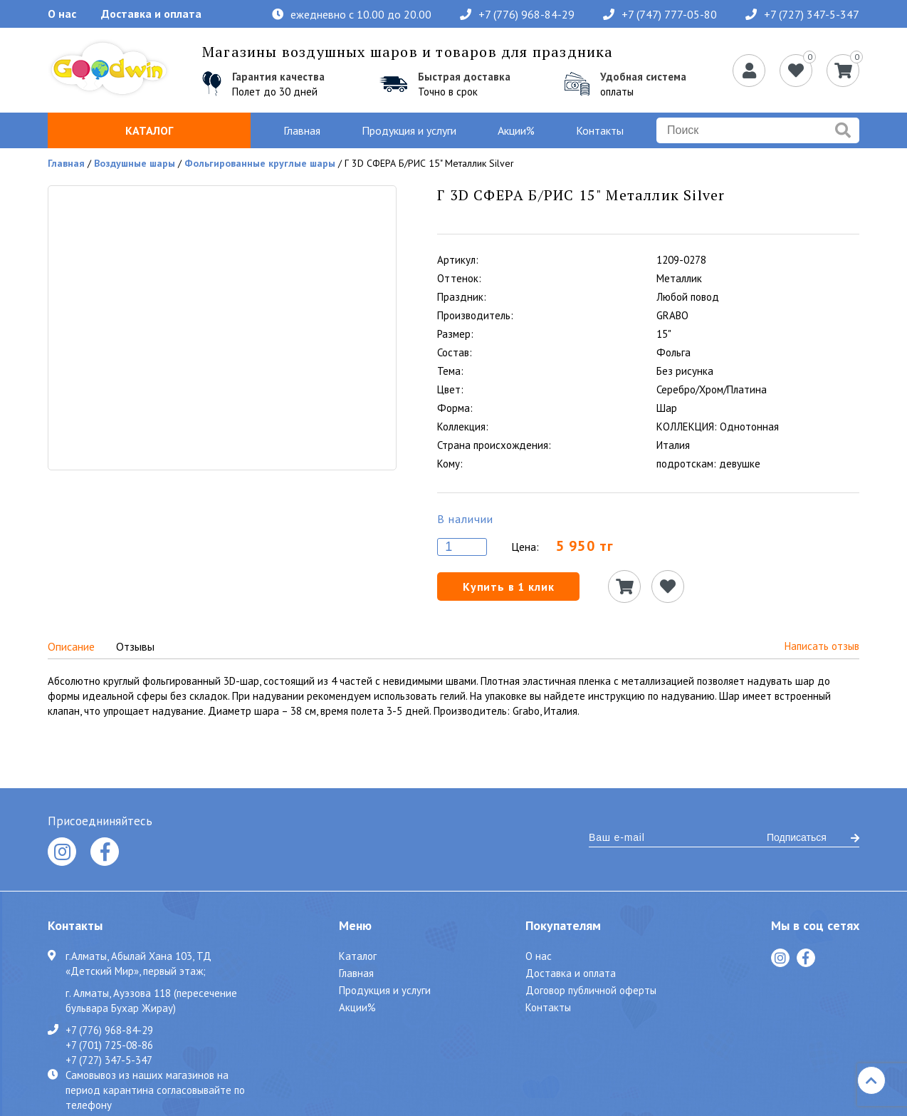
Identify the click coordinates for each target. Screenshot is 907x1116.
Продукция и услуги (409, 130)
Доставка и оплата (151, 13)
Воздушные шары (134, 163)
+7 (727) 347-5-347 (802, 14)
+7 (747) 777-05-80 (660, 14)
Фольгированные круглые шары (259, 163)
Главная (301, 130)
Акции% (516, 130)
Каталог (149, 130)
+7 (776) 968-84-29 (517, 14)
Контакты (600, 130)
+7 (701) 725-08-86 (109, 1045)
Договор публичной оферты (590, 990)
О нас (62, 13)
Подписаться (813, 837)
